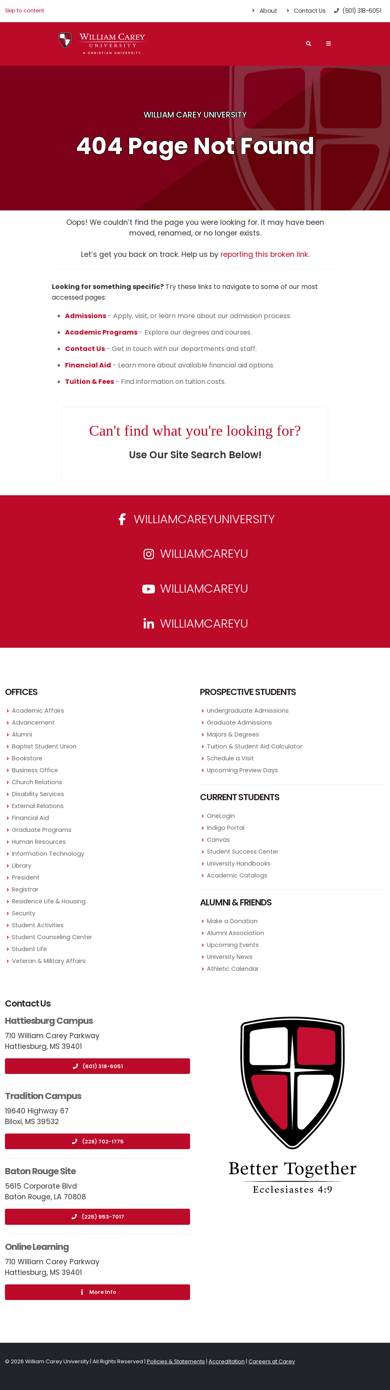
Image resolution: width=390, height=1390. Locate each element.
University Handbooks (239, 863)
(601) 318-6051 (97, 1066)
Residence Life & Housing (49, 901)
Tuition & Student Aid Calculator (254, 746)
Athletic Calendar (233, 969)
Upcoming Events (233, 945)
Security (23, 913)
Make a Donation (232, 921)
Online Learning (37, 1246)
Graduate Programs (42, 830)
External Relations (38, 806)
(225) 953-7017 (97, 1216)
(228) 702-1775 (98, 1141)
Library (21, 865)
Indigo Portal (225, 828)
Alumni (22, 734)
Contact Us (305, 11)
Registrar (25, 889)
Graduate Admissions (239, 722)
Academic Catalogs (237, 875)
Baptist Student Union (44, 746)
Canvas (218, 840)
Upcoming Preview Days (242, 770)
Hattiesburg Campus (49, 1020)
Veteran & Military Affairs (49, 961)
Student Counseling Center (52, 937)
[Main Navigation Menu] (328, 43)
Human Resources (39, 842)
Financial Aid (30, 818)
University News (230, 957)
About (264, 11)
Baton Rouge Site (40, 1171)
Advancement (33, 722)
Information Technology (48, 854)
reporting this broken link (264, 254)
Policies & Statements (176, 1361)
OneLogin (221, 816)
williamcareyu (195, 553)
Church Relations (37, 782)
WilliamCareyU (195, 588)
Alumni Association (235, 933)
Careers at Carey (271, 1361)
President (25, 877)
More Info (97, 1291)
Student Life (29, 949)
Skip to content (24, 10)
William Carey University (195, 114)
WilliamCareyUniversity (195, 519)
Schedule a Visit (230, 758)
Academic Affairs (38, 711)
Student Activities (38, 925)
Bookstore (27, 758)
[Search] (308, 44)
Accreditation (227, 1361)
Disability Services (38, 794)
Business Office (35, 770)
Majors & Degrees (233, 734)
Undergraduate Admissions (248, 711)
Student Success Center (243, 851)
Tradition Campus (43, 1096)
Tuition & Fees (89, 381)
